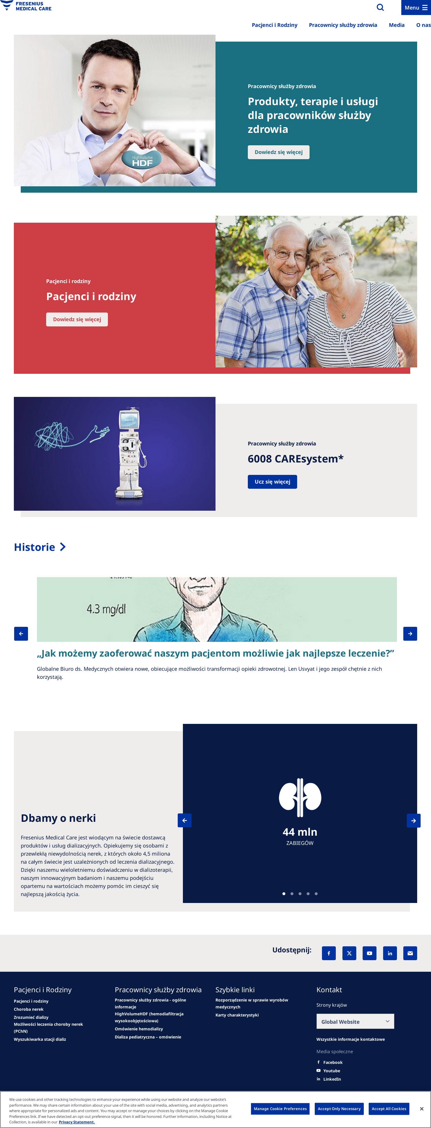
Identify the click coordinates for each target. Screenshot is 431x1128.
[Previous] (27, 633)
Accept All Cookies (389, 1108)
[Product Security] (255, 1003)
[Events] (155, 1017)
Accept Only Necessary (339, 1108)
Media (397, 24)
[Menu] (416, 7)
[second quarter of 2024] (31, 1017)
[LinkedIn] (390, 953)
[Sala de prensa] (215, 547)
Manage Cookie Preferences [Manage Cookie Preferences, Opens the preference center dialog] (280, 1108)
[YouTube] (369, 953)
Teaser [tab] (283, 893)
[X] (349, 953)
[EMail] (410, 953)
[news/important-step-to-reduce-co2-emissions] (31, 1001)
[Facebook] (329, 953)
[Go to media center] (139, 1028)
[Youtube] (331, 1070)
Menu (412, 7)
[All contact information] (350, 1039)
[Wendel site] (29, 1009)
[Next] (406, 633)
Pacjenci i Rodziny (274, 24)
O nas (423, 24)
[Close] (421, 1109)
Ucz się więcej (272, 481)
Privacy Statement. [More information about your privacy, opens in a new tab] (77, 1122)
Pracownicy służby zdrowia (343, 24)
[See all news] (54, 1028)
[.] (237, 1015)
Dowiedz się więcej (279, 151)
